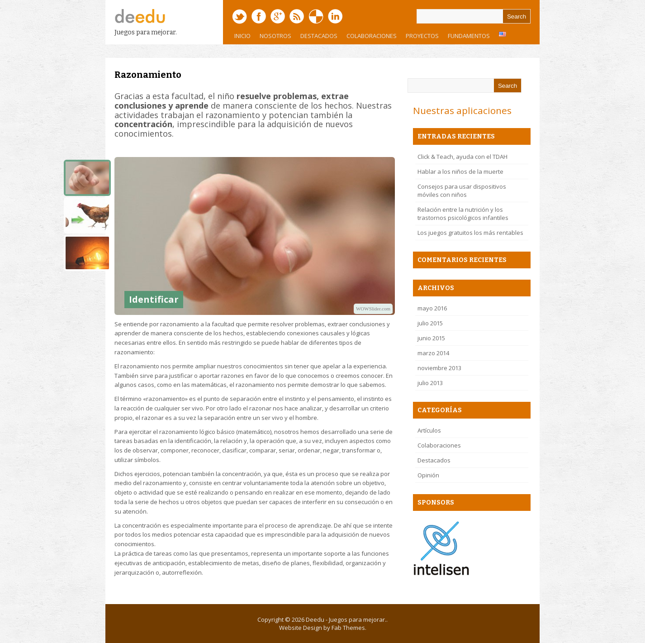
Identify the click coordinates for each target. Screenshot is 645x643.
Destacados (318, 36)
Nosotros (273, 38)
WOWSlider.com (373, 308)
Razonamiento (147, 74)
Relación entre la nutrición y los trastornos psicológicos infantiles (462, 213)
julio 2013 (430, 383)
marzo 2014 (433, 353)
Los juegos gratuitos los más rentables (470, 233)
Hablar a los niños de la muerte (460, 171)
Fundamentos (466, 38)
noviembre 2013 (439, 368)
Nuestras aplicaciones (462, 110)
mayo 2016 (432, 308)
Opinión (428, 475)
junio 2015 (431, 338)
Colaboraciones (371, 36)
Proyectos (420, 38)
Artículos (429, 430)
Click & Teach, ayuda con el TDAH (462, 156)
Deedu (315, 619)
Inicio (242, 36)
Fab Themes (348, 628)
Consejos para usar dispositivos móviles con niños (461, 190)
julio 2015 (430, 323)
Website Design (300, 628)
